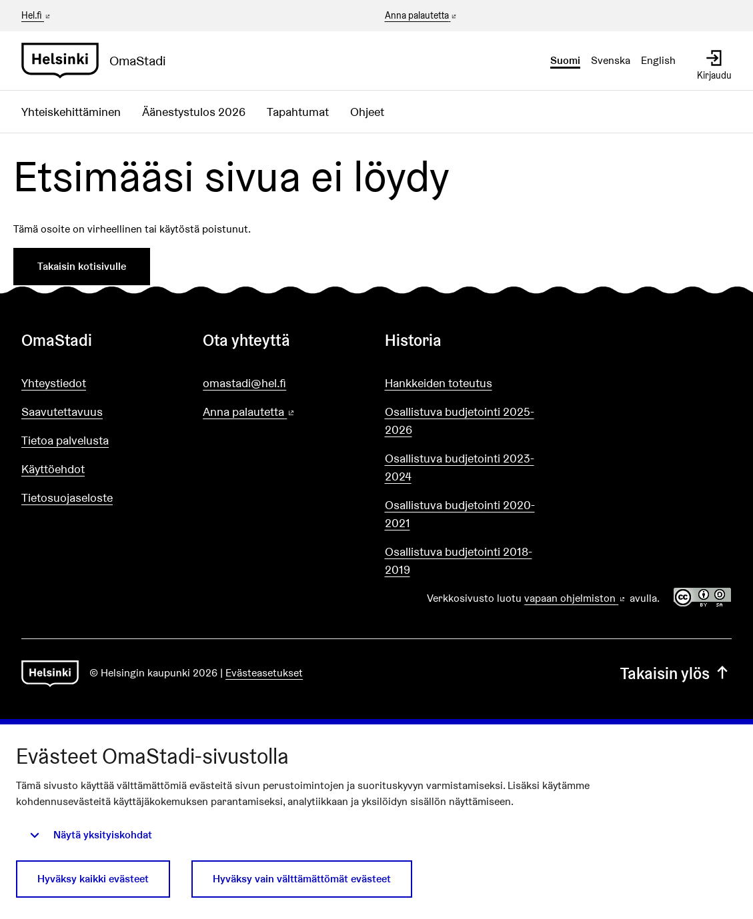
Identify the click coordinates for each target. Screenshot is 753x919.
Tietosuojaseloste (67, 497)
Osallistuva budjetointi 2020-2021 (460, 513)
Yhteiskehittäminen (71, 111)
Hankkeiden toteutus (438, 383)
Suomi (565, 60)
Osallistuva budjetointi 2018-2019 (458, 560)
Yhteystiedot (53, 383)
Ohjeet (367, 111)
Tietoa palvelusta (65, 440)
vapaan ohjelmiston (575, 598)
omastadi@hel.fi (244, 383)
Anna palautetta (422, 16)
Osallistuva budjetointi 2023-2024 (459, 467)
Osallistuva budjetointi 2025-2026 (459, 420)
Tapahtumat (298, 111)
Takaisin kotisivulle (81, 266)
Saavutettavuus (62, 411)
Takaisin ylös (676, 673)
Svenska (610, 60)
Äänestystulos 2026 (193, 111)
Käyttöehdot (53, 468)
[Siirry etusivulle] (99, 60)
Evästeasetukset (264, 673)
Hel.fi (36, 15)
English (658, 60)
